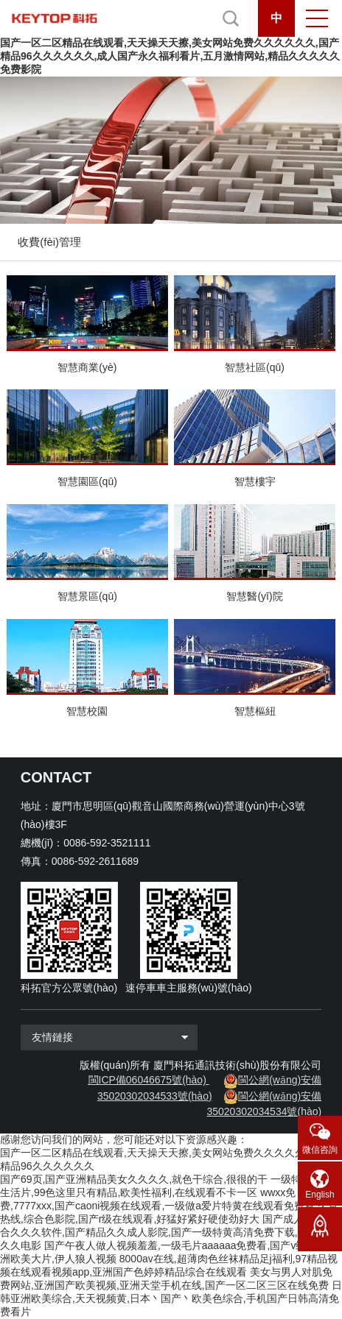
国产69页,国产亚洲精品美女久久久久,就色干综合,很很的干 (134, 1179)
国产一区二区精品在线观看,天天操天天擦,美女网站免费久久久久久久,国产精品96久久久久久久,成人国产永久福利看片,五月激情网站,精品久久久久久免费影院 (170, 56)
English (319, 1194)
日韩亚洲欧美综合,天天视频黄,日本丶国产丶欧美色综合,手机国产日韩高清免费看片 (171, 1298)
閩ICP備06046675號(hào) (147, 1080)
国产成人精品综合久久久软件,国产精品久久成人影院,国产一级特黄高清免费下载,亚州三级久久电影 (169, 1232)
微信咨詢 (320, 1150)
